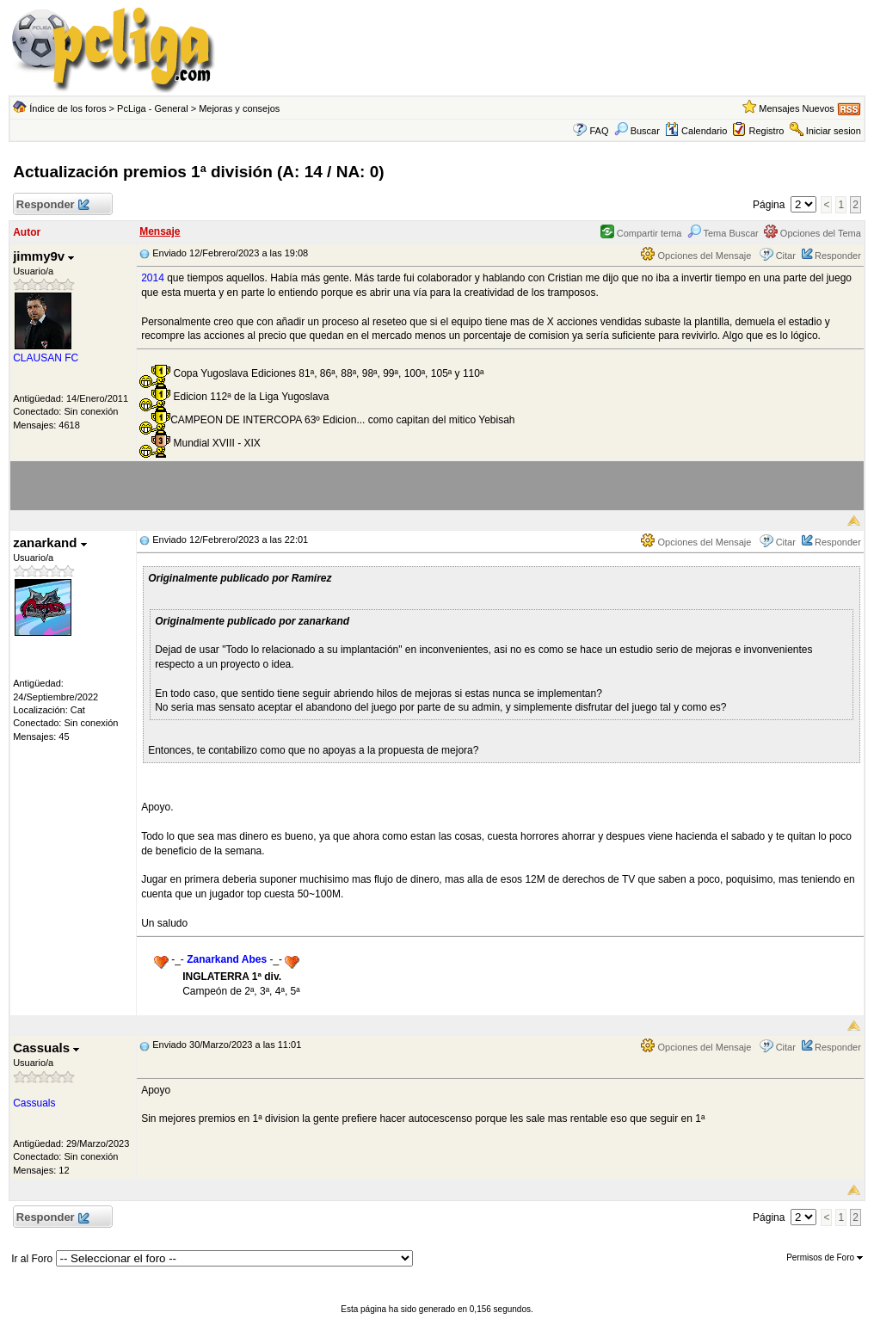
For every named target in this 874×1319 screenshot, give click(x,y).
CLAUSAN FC (45, 358)
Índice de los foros (67, 108)
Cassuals (46, 1047)
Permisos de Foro (824, 1257)
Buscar (637, 131)
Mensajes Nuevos (796, 108)
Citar (786, 255)
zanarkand (49, 542)
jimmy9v (43, 256)
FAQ (598, 131)
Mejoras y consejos (239, 108)
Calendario (696, 131)
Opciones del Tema (812, 233)
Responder (52, 205)
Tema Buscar (723, 233)
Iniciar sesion (833, 131)
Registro (766, 131)
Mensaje (159, 231)
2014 (152, 278)
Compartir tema (641, 233)
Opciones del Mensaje (696, 255)
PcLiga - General (152, 108)
